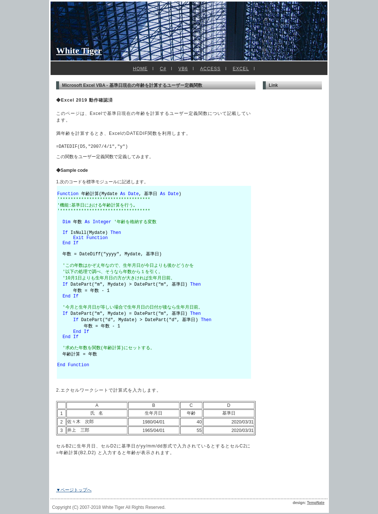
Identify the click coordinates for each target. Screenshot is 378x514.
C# (163, 68)
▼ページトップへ (74, 491)
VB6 (183, 68)
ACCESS (210, 68)
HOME (140, 68)
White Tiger (79, 50)
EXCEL (241, 68)
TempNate (315, 504)
